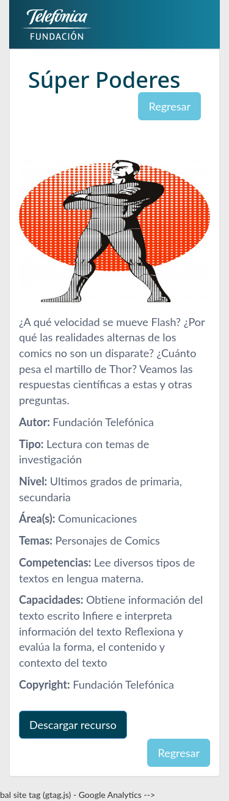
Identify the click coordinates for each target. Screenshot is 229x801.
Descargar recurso (73, 724)
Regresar (169, 106)
